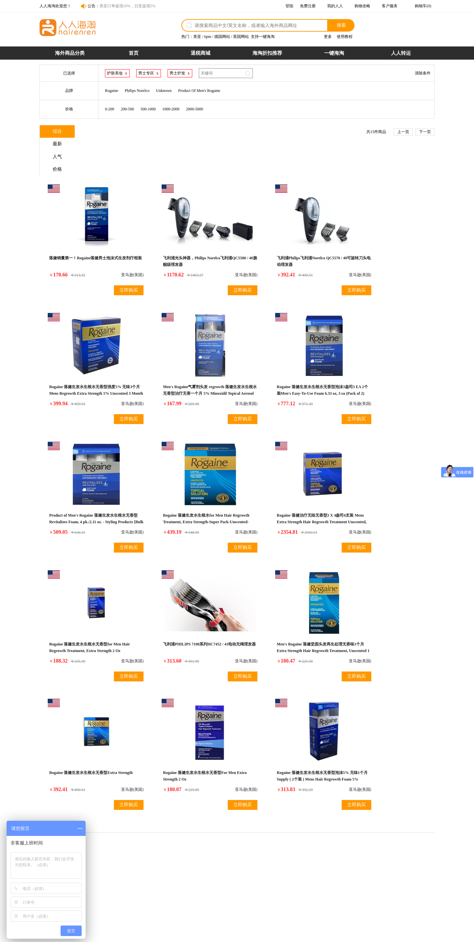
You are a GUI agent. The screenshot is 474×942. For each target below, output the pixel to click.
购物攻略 (362, 6)
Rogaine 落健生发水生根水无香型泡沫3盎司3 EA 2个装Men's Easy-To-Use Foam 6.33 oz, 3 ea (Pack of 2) (187, 358)
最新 (99, 131)
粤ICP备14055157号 (265, 934)
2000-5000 (194, 109)
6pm (207, 36)
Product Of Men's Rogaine (199, 90)
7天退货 (270, 887)
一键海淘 (334, 53)
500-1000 (148, 109)
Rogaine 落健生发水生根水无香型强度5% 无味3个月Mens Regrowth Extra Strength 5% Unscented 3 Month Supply (384, 228)
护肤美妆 (115, 73)
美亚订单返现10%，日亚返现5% (127, 6)
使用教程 (345, 36)
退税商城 (200, 53)
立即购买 (113, 253)
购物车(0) (423, 6)
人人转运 (401, 53)
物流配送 (217, 873)
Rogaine (111, 90)
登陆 (289, 6)
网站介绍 (325, 865)
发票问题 (217, 880)
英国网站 (241, 36)
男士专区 (146, 73)
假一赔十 (271, 865)
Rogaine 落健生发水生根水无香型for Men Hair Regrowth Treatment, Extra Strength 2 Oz (185, 488)
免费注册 (308, 6)
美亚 (197, 36)
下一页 (425, 131)
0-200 (109, 109)
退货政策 (217, 865)
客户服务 (390, 6)
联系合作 (325, 873)
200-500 (127, 109)
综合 (59, 131)
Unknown (163, 90)
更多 (328, 36)
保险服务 (217, 887)
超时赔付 (271, 873)
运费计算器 (165, 887)
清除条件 (423, 73)
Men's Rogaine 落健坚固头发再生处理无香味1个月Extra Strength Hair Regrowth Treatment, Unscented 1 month (384, 488)
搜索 (341, 25)
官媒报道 (325, 880)
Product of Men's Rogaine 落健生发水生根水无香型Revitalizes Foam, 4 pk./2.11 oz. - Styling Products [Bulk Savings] (285, 358)
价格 (178, 131)
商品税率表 (165, 880)
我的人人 (335, 6)
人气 (138, 131)
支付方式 (163, 873)
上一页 (403, 131)
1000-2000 (170, 109)
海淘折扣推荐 (267, 53)
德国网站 (222, 36)
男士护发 (177, 73)
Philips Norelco (137, 90)
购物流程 (163, 865)
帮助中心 (325, 887)
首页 (134, 53)
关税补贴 (271, 880)
